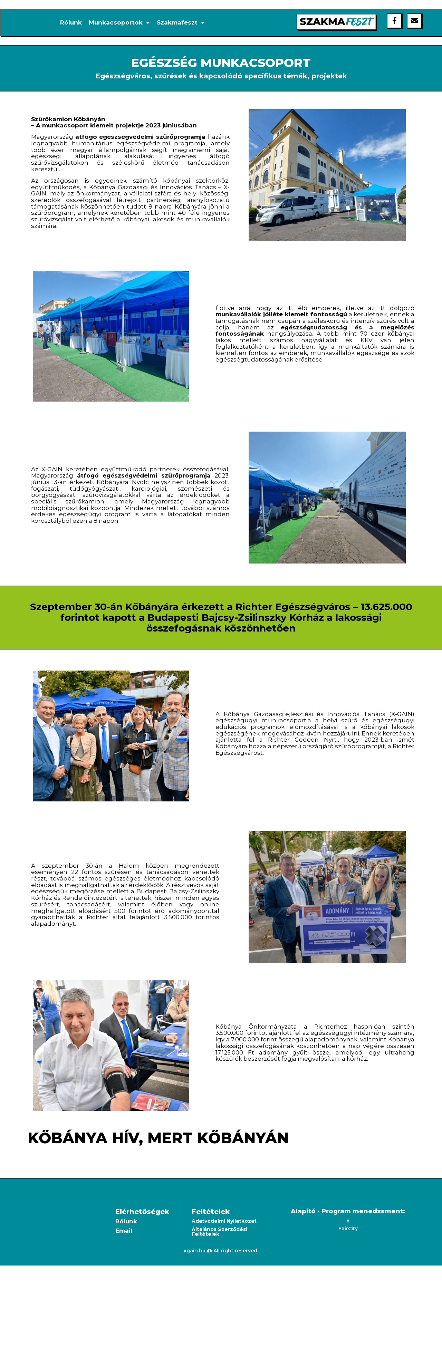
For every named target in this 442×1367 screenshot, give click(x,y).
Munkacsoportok (119, 22)
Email (123, 1230)
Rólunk (71, 22)
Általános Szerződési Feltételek (219, 1231)
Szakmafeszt (181, 22)
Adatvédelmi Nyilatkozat (224, 1221)
